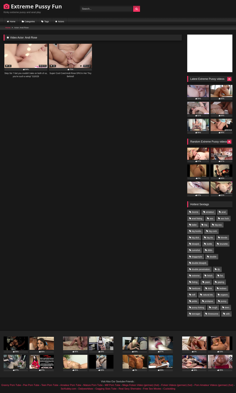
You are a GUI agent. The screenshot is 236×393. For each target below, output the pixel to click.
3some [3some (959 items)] (195, 212)
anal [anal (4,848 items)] (224, 212)
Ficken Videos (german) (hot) (176, 385)
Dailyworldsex (85, 388)
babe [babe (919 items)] (194, 225)
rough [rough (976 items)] (214, 307)
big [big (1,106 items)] (205, 225)
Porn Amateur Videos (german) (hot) (213, 385)
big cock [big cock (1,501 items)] (213, 231)
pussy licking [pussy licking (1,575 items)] (198, 307)
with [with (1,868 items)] (228, 314)
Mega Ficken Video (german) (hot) (140, 385)
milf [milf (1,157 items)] (193, 294)
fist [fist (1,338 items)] (221, 275)
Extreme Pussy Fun (33, 6)
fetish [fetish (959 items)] (209, 275)
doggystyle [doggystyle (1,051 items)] (197, 256)
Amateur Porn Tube (70, 385)
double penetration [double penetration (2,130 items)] (201, 269)
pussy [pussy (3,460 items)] (223, 301)
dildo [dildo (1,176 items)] (210, 250)
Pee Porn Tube (31, 385)
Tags (46, 21)
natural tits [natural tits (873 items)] (208, 294)
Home (12, 21)
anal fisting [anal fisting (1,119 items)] (197, 218)
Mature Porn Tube (93, 385)
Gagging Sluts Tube (106, 388)
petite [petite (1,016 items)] (194, 301)
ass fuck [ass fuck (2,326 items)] (225, 218)
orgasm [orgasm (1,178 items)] (224, 294)
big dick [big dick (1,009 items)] (195, 237)
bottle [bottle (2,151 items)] (209, 244)
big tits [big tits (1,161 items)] (210, 237)
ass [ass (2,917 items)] (211, 218)
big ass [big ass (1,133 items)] (218, 225)
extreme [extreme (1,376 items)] (196, 275)
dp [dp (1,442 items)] (218, 269)
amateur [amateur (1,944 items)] (210, 212)
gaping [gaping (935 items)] (221, 282)
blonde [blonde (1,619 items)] (224, 237)
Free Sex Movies (152, 388)
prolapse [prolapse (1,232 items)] (209, 301)
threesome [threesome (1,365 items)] (213, 314)
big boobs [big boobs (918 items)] (196, 231)
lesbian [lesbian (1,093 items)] (222, 288)
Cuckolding (169, 388)
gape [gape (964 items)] (207, 282)
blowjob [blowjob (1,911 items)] (195, 244)
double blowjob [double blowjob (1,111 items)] (199, 263)
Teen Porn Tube (49, 385)
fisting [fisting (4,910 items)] (194, 282)
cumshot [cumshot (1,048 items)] (196, 250)
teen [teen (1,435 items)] (227, 307)
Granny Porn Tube (11, 385)
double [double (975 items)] (213, 256)
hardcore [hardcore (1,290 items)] (196, 288)
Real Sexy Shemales (130, 388)
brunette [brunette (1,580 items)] (224, 244)
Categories (30, 21)
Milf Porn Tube (112, 385)
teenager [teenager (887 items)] (196, 314)
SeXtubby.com (69, 388)
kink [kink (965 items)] (210, 288)
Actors (61, 21)
